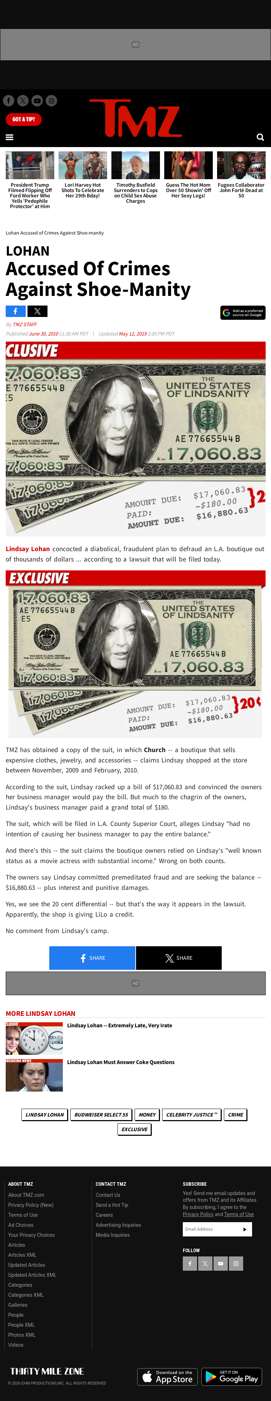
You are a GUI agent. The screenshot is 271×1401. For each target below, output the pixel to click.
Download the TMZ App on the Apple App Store (167, 1377)
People (16, 1315)
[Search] (261, 137)
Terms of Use (23, 1215)
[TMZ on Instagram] (51, 100)
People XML (21, 1325)
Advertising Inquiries (118, 1225)
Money (147, 1114)
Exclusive (134, 1129)
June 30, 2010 (44, 333)
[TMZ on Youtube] (37, 100)
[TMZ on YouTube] (221, 1263)
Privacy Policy (198, 1214)
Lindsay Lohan (44, 1114)
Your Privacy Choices (31, 1235)
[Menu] (10, 137)
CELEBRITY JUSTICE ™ (191, 1114)
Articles (16, 1245)
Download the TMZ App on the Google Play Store (231, 1377)
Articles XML (22, 1255)
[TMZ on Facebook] (8, 100)
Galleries (17, 1305)
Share (92, 958)
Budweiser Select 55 (101, 1114)
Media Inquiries (113, 1235)
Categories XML (26, 1295)
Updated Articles (26, 1265)
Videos (16, 1345)
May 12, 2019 (133, 333)
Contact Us (108, 1195)
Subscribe (245, 1229)
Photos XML (21, 1335)
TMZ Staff (24, 324)
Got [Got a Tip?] (23, 119)
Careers (104, 1215)
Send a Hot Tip (112, 1205)
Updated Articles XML (32, 1275)
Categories (20, 1285)
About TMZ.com (26, 1195)
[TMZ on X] (23, 100)
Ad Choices (21, 1225)
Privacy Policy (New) (31, 1205)
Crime (235, 1114)
